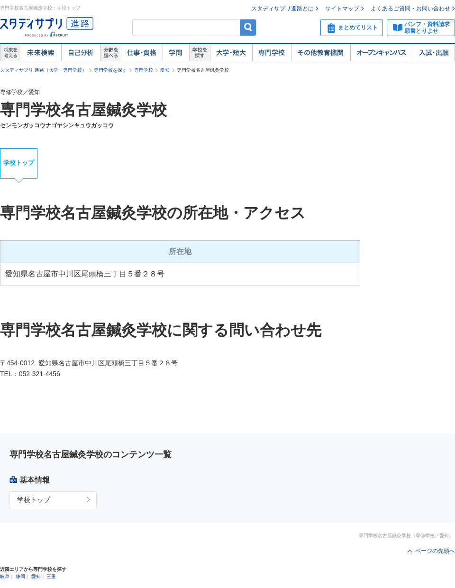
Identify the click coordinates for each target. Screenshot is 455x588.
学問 (176, 52)
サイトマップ (342, 8)
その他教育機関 (320, 52)
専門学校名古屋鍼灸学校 (83, 109)
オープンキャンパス (381, 52)
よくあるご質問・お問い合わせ (410, 8)
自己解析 (80, 52)
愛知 (165, 70)
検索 (248, 27)
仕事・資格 (142, 52)
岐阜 (4, 576)
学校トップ (18, 162)
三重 (51, 576)
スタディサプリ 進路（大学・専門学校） (43, 70)
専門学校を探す (110, 70)
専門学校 (271, 52)
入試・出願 (434, 52)
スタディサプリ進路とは (282, 8)
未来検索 (41, 52)
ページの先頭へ (435, 551)
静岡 (20, 576)
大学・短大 (231, 52)
